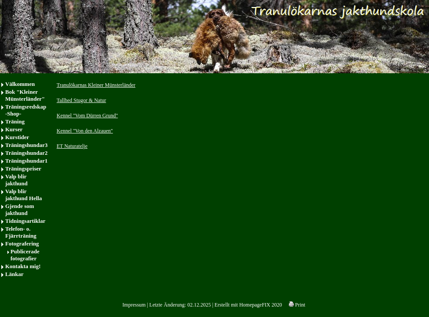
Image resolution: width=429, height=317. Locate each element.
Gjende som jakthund (19, 209)
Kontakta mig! (23, 266)
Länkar (14, 274)
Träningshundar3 (26, 145)
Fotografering (22, 243)
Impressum (133, 305)
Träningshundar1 (26, 160)
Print (297, 305)
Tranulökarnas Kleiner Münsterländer (96, 85)
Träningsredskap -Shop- (25, 110)
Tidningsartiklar (25, 221)
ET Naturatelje (72, 146)
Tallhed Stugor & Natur (81, 100)
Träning (15, 121)
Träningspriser (23, 168)
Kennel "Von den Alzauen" (85, 131)
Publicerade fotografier (24, 255)
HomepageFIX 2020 (260, 305)
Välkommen (20, 84)
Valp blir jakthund (16, 180)
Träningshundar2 (26, 153)
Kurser (14, 129)
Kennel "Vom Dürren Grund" (87, 115)
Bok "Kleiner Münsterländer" (25, 95)
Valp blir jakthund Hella (23, 194)
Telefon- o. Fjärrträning (20, 232)
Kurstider (17, 137)
